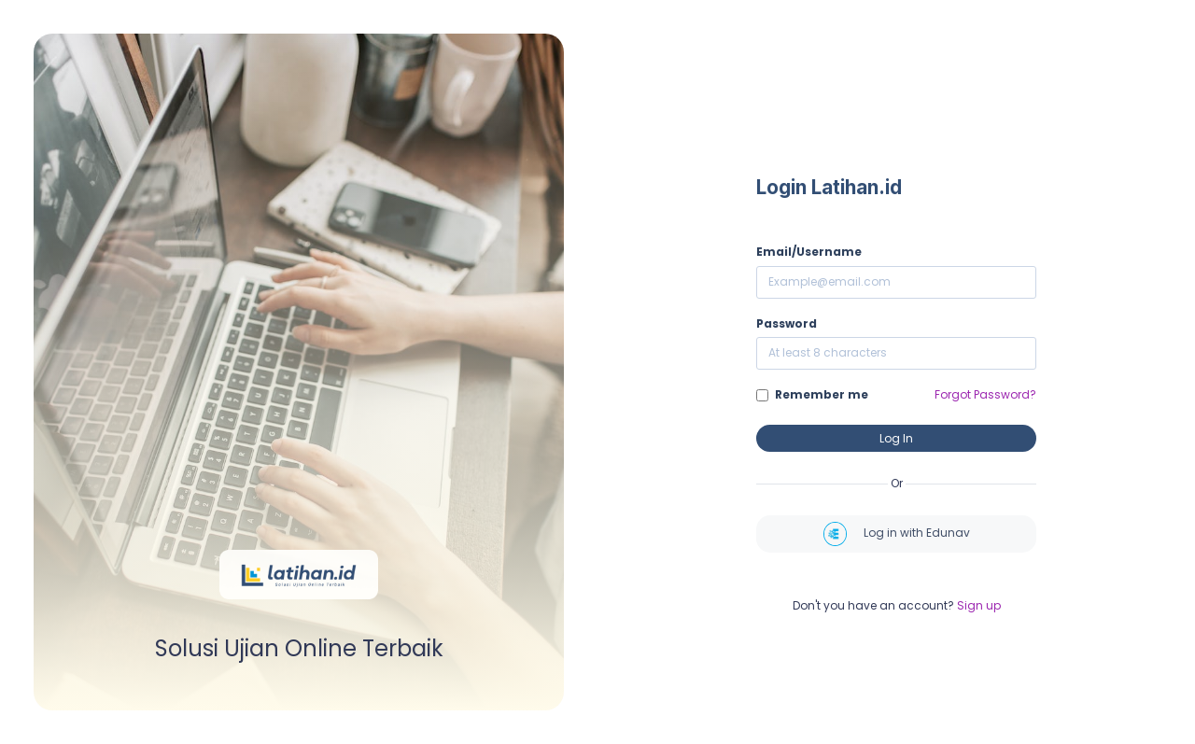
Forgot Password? (985, 394)
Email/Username (809, 252)
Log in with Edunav (896, 534)
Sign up (979, 605)
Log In (896, 438)
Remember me (821, 394)
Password (786, 323)
